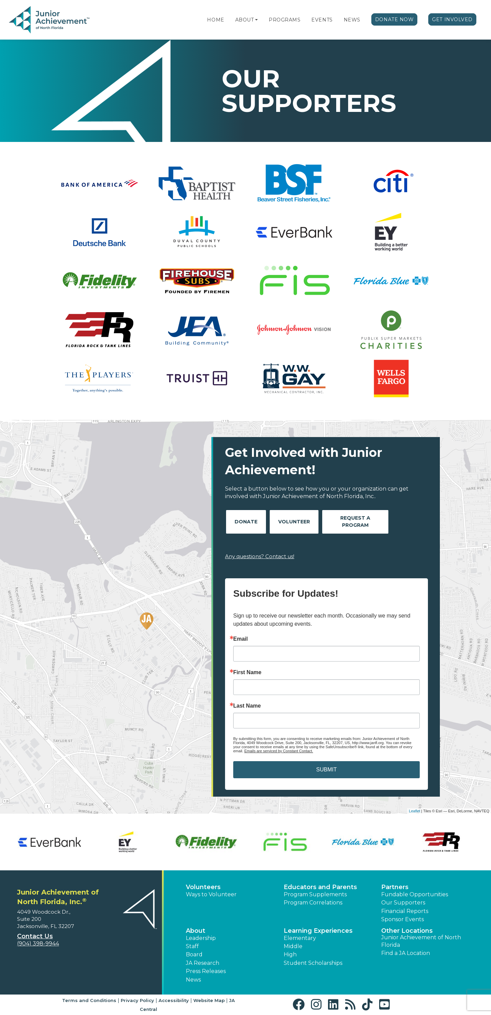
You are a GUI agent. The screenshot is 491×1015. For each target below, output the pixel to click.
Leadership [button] (201, 938)
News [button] (193, 979)
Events (321, 20)
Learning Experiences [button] (318, 931)
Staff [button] (192, 946)
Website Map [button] (209, 1000)
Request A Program (355, 521)
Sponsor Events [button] (402, 919)
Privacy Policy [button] (137, 1000)
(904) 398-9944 (38, 943)
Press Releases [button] (206, 971)
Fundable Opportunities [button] (414, 894)
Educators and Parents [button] (320, 887)
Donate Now (394, 19)
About (244, 20)
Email (240, 639)
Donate (246, 522)
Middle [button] (293, 946)
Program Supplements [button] (315, 894)
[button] (256, 20)
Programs (284, 20)
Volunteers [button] (203, 887)
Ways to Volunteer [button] (211, 894)
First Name (247, 672)
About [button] (195, 931)
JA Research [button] (202, 963)
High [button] (290, 954)
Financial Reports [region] (404, 911)
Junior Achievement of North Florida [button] (421, 941)
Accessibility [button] (174, 1000)
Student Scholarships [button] (313, 963)
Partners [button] (394, 887)
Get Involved (452, 19)
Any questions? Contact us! (259, 556)
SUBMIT (326, 769)
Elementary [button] (300, 938)
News (352, 20)
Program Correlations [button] (313, 902)
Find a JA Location (405, 953)
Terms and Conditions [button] (89, 1000)
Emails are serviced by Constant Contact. (278, 751)
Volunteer (294, 522)
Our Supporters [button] (403, 902)
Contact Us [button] (35, 936)
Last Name (247, 706)
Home (215, 20)
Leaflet (414, 811)
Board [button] (194, 954)
